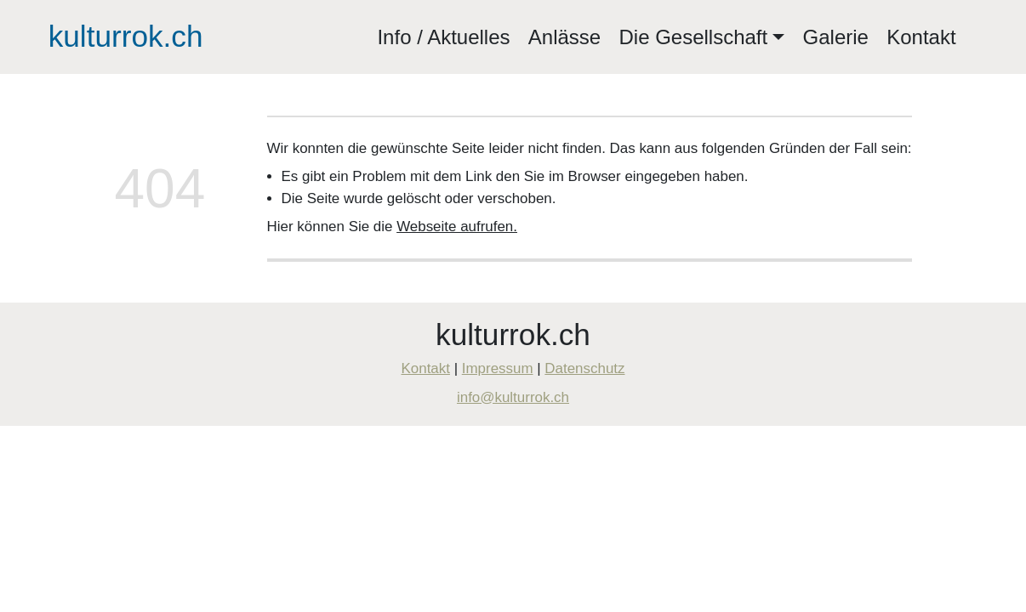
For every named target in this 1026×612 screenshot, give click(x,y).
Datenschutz (584, 368)
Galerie (836, 37)
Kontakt (920, 37)
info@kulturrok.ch (513, 397)
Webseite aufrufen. (456, 226)
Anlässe (564, 37)
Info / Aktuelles (443, 37)
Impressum (497, 368)
